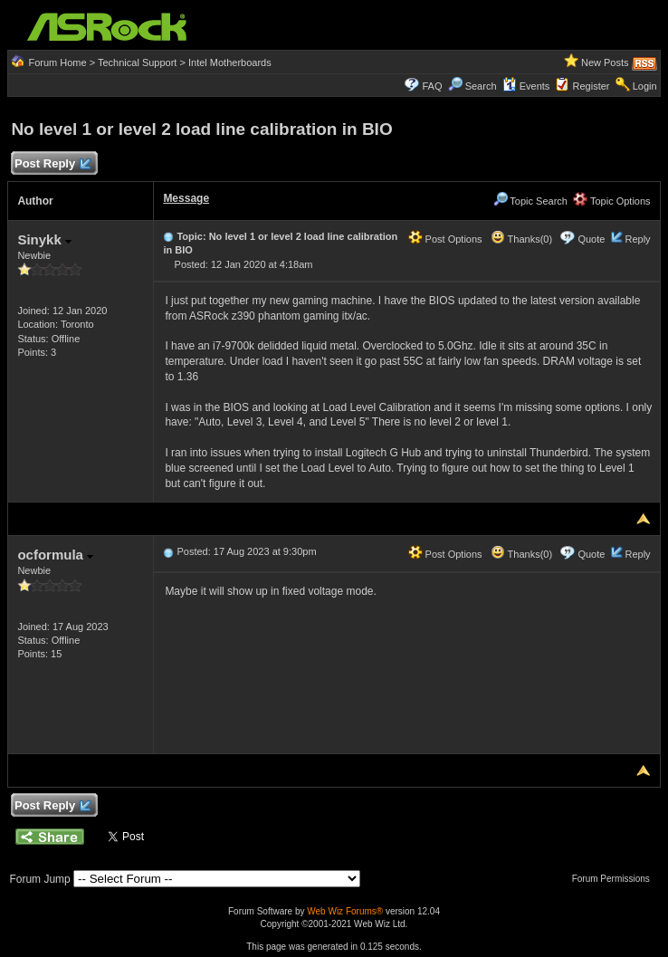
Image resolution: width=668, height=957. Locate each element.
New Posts (605, 62)
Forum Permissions (615, 879)
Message (186, 198)
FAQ (432, 86)
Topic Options (612, 201)
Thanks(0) (521, 239)
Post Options (445, 239)
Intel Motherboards (230, 62)
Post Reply (51, 164)
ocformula (55, 554)
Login (645, 86)
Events (526, 86)
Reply (637, 239)
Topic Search (530, 201)
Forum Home (57, 62)
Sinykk (44, 239)
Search (481, 86)
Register (591, 86)
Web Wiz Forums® (345, 911)
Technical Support (137, 62)
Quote (591, 239)
